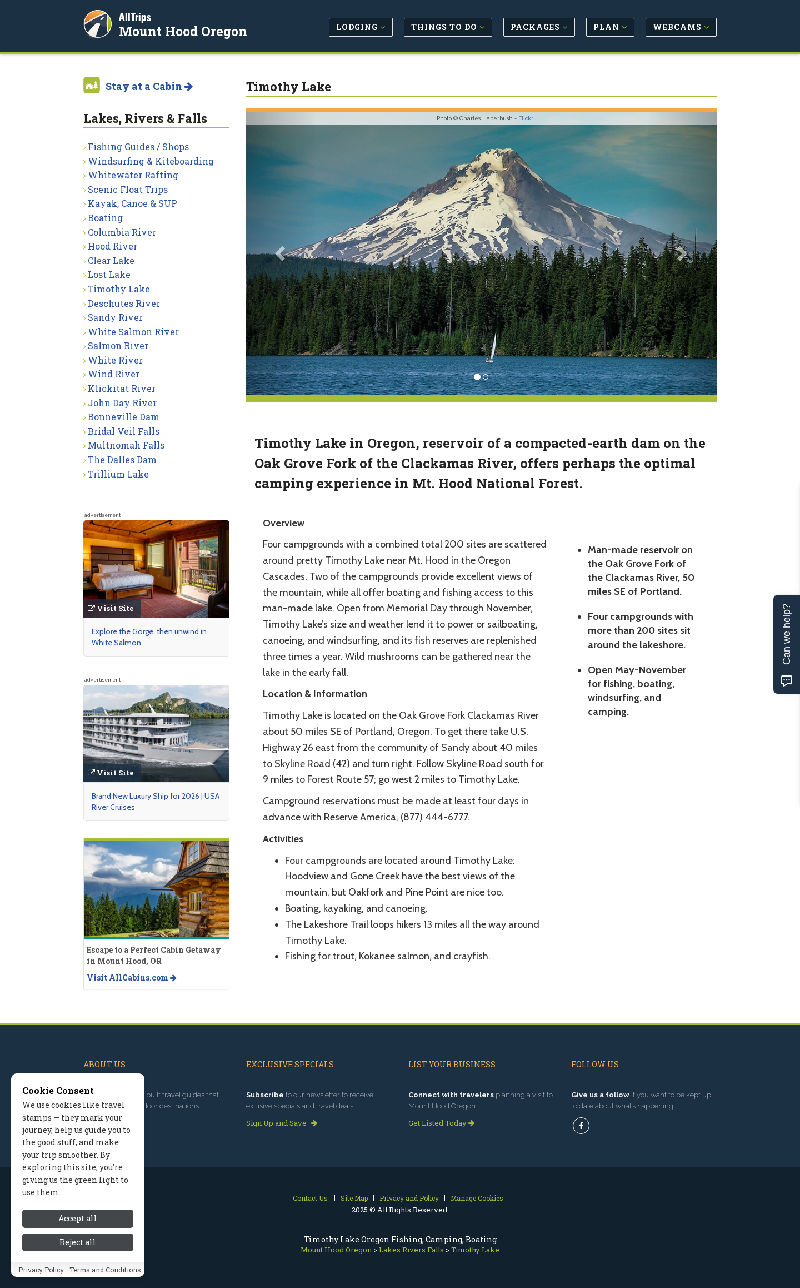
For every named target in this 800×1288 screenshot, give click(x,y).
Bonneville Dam (123, 416)
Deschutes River (124, 303)
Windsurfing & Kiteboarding (151, 161)
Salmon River (118, 345)
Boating (105, 217)
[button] (281, 253)
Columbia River (122, 232)
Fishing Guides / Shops (138, 146)
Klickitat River (122, 388)
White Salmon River (133, 331)
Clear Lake (111, 260)
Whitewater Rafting (133, 175)
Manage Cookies (477, 1197)
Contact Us (310, 1197)
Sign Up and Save (281, 1123)
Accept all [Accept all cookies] (77, 1245)
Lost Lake (109, 274)
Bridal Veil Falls (123, 431)
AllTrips (136, 15)
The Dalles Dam (122, 459)
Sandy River (115, 317)
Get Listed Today (441, 1123)
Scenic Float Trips (128, 189)
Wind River (113, 374)
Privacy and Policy (409, 1197)
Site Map (354, 1197)
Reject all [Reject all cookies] (77, 1268)
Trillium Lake (118, 474)
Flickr (525, 118)
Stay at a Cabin (149, 86)
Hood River (112, 246)
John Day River (122, 403)
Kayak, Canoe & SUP (132, 203)
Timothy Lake (119, 289)
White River (115, 360)
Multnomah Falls (126, 445)
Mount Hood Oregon (184, 30)
